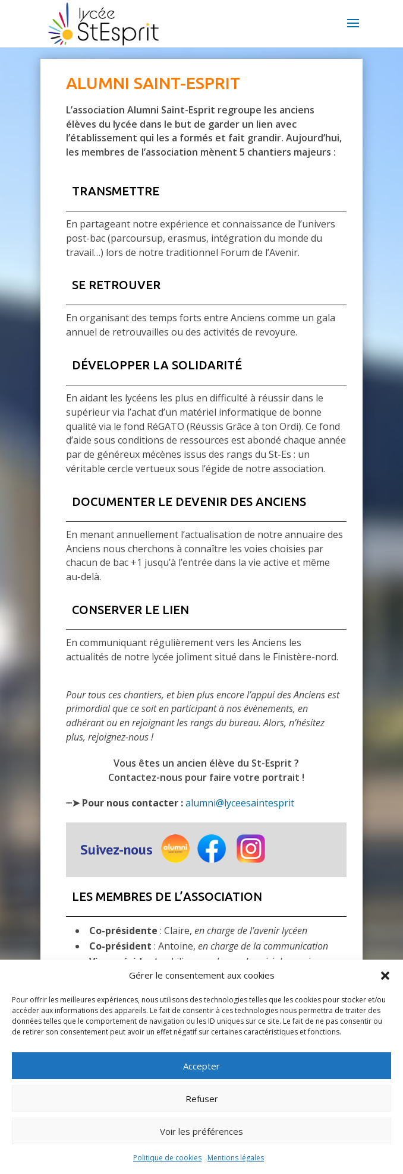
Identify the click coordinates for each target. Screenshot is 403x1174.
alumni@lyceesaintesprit (239, 802)
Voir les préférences (201, 1131)
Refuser (201, 1099)
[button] (385, 976)
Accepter (201, 1066)
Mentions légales (235, 1158)
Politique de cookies (167, 1158)
